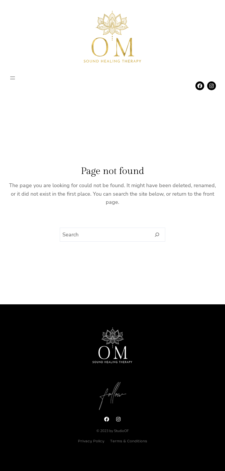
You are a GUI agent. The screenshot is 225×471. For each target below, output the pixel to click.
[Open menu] (12, 77)
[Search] (157, 234)
